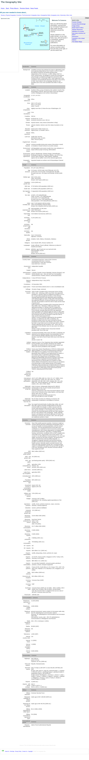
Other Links (69, 15)
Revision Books (24, 8)
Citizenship (63, 15)
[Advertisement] (8, 44)
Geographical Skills (45, 15)
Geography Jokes (35, 15)
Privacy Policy (18, 751)
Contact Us (24, 751)
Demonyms (75, 36)
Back (7, 8)
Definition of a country (78, 31)
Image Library (76, 26)
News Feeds (34, 8)
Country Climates (76, 22)
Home (3, 8)
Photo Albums (14, 8)
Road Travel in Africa (77, 27)
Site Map (12, 751)
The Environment (26, 15)
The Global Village (77, 41)
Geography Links (55, 15)
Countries (19, 15)
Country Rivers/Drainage (79, 24)
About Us (7, 751)
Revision (3, 15)
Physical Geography (11, 15)
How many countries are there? (78, 34)
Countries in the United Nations (78, 39)
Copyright (30, 751)
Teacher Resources (77, 29)
